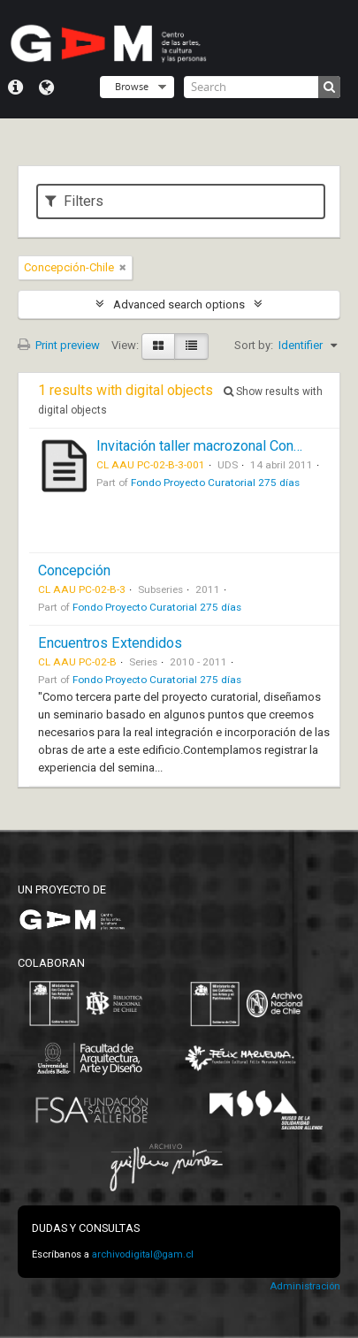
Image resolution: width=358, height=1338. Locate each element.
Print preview (59, 345)
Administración (305, 1286)
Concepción (74, 570)
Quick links (15, 87)
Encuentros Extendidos (110, 643)
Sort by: (253, 345)
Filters (74, 201)
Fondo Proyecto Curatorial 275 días (215, 482)
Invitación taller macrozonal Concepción (219, 445)
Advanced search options (179, 304)
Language (46, 87)
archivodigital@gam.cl (143, 1254)
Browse (132, 86)
